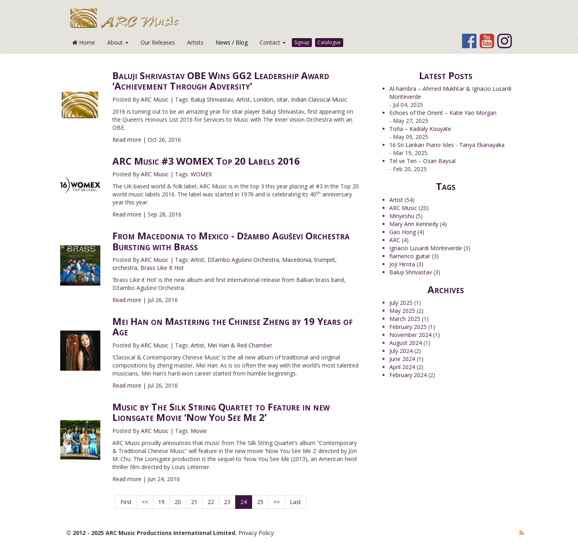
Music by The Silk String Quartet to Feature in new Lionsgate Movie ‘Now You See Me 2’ (221, 412)
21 (194, 502)
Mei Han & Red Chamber (240, 345)
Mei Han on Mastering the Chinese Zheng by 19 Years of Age (232, 326)
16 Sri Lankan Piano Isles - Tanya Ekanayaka (447, 145)
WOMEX (201, 174)
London (263, 99)
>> (276, 502)
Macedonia (296, 259)
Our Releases (157, 42)
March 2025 (404, 319)
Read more (126, 139)
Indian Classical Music (319, 99)
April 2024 (402, 367)
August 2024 (405, 343)
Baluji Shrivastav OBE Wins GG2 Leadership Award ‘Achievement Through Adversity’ (220, 80)
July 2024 (401, 351)
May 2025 (402, 310)
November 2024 (410, 335)
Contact (273, 42)
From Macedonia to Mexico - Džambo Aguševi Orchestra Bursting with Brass (231, 241)
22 (211, 502)
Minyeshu (401, 216)
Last (295, 502)
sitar (282, 99)
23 (227, 502)
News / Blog (232, 42)
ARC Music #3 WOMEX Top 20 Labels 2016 (206, 160)
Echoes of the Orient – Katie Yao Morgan (443, 112)
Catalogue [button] (329, 42)
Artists (195, 42)
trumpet (324, 259)
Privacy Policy (256, 533)
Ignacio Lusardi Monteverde (425, 248)
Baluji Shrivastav (212, 99)
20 (178, 502)
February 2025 (408, 327)
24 (243, 502)
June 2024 (402, 359)
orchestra (124, 268)
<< (145, 502)
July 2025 (401, 302)
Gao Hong (402, 232)
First (126, 502)
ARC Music (155, 99)
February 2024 (408, 375)
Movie (199, 431)
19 (161, 502)
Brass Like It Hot (162, 268)
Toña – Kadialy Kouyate (420, 129)
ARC (394, 240)
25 (260, 502)
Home (83, 42)
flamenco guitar (409, 256)
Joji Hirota (402, 264)
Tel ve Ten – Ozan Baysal (422, 161)
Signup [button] (301, 42)
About (117, 42)
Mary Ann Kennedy (413, 224)
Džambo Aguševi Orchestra (243, 259)
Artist (243, 99)
